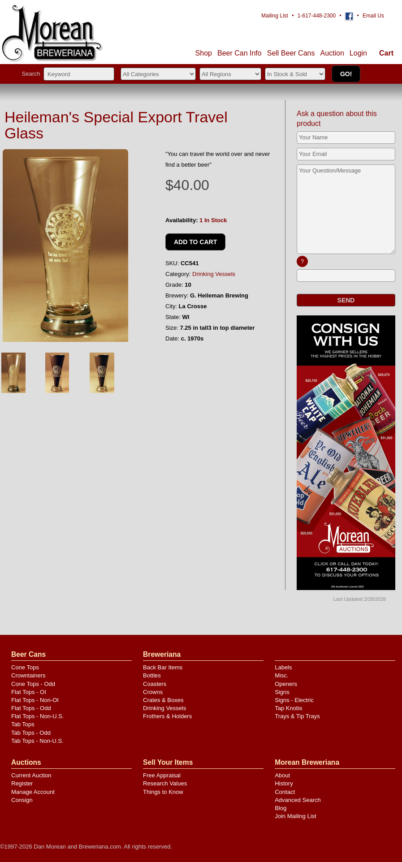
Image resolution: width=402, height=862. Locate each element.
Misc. (281, 675)
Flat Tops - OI (28, 692)
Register (22, 783)
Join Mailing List (295, 816)
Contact (285, 792)
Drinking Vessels (213, 274)
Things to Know (163, 792)
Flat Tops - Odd (31, 708)
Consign (22, 800)
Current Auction (31, 775)
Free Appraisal (162, 775)
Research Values (165, 783)
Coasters (154, 684)
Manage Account (33, 792)
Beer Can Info (239, 53)
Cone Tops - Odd (33, 684)
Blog (280, 808)
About (282, 775)
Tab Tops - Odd (31, 732)
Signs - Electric (294, 700)
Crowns (153, 692)
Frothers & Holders (167, 716)
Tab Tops (23, 724)
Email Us (373, 16)
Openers (286, 684)
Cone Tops (25, 667)
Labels (283, 667)
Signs (282, 692)
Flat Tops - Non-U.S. (37, 716)
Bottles (152, 675)
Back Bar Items (162, 667)
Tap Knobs (288, 708)
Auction (332, 53)
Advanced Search (298, 800)
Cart (386, 53)
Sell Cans (291, 53)
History (284, 783)
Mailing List (274, 16)
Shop (203, 53)
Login (358, 53)
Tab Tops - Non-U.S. (37, 740)
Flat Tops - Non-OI (35, 700)
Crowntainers (28, 675)
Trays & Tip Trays (297, 716)
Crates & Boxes (163, 700)
